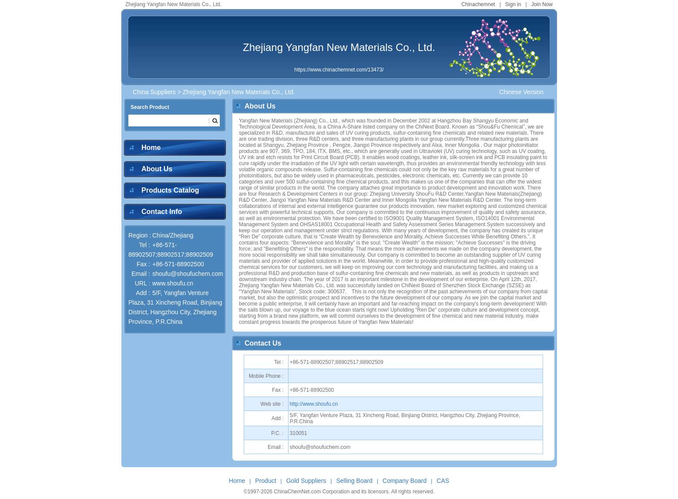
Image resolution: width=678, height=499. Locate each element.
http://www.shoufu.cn (314, 404)
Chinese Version (521, 91)
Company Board (404, 480)
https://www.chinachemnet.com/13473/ (338, 70)
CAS (442, 480)
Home (151, 147)
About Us (156, 169)
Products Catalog (170, 190)
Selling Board (354, 480)
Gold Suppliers (306, 480)
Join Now (542, 4)
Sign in (513, 4)
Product (265, 480)
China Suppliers (154, 91)
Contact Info (161, 211)
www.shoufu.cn (172, 283)
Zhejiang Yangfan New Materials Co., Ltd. (339, 47)
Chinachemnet (478, 4)
